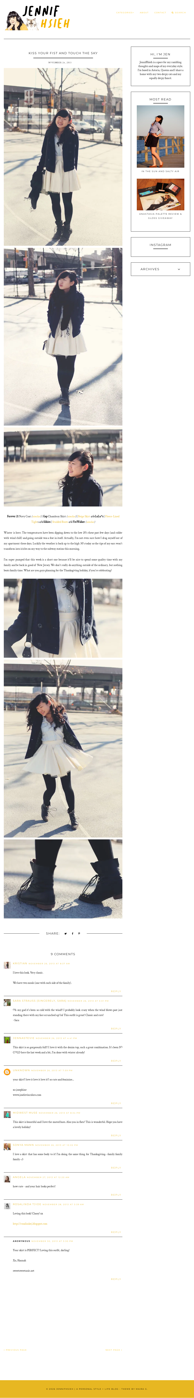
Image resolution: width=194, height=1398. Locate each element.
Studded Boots (60, 522)
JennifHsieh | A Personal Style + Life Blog (87, 1389)
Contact (160, 12)
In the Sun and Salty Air (160, 171)
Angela (19, 1177)
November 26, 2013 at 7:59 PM (52, 1070)
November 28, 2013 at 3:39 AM (63, 1204)
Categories (125, 12)
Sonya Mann (23, 1144)
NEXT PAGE (114, 1350)
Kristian (20, 963)
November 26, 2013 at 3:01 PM (88, 1001)
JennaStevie (24, 1037)
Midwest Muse (25, 1112)
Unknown (21, 1070)
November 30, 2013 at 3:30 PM (52, 1241)
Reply (116, 991)
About (144, 12)
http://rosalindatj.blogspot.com (30, 1224)
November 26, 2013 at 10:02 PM (56, 1145)
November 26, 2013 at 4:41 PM (56, 1038)
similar (36, 516)
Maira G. (142, 1389)
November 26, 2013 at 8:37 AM (49, 963)
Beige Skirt (84, 516)
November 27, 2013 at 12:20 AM (48, 1177)
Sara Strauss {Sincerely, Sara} (39, 1000)
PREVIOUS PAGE (15, 1350)
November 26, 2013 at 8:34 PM (60, 1113)
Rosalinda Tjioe (27, 1204)
